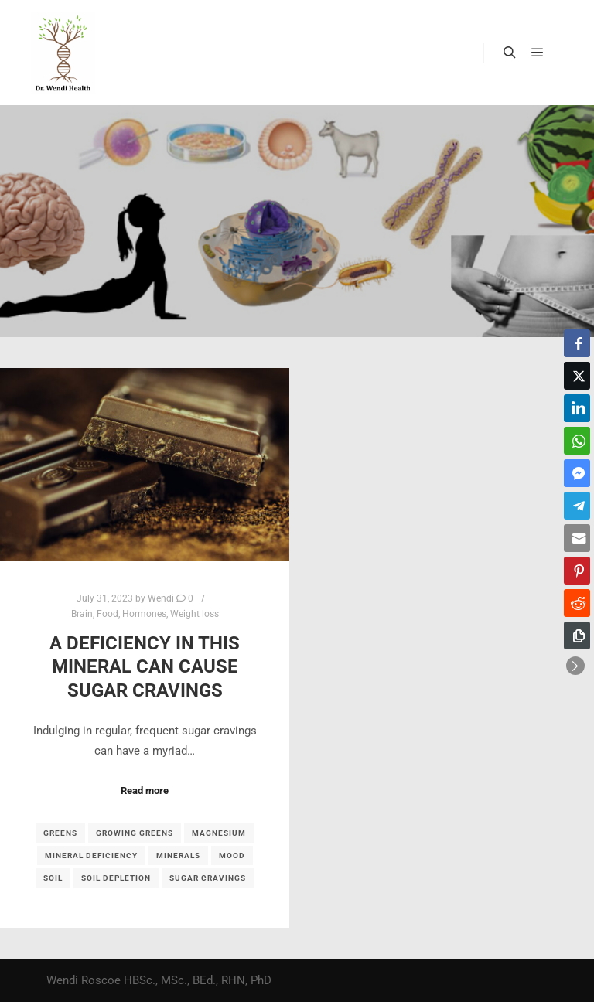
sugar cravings (207, 878)
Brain (82, 613)
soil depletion (116, 878)
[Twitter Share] (577, 376)
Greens (60, 833)
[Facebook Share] (577, 343)
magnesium (219, 833)
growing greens (134, 833)
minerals (178, 855)
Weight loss (194, 613)
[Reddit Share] (577, 603)
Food (107, 613)
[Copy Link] (577, 635)
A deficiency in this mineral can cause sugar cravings (145, 666)
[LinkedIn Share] (577, 408)
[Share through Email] (577, 538)
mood (232, 855)
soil (53, 878)
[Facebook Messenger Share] (577, 473)
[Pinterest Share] (577, 570)
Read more (145, 790)
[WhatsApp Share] (577, 441)
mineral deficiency (91, 855)
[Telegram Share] (577, 506)
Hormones (144, 613)
